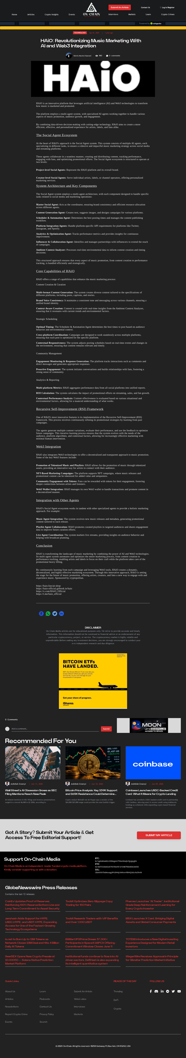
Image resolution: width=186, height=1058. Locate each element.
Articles (30, 14)
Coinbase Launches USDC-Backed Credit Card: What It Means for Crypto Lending (152, 792)
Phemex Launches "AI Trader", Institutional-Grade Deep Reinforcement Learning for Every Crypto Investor (153, 905)
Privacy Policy (47, 1014)
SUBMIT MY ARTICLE (159, 835)
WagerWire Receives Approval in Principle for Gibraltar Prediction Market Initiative (152, 958)
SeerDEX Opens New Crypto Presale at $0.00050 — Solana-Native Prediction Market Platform (30, 960)
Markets (131, 14)
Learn (148, 14)
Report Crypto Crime (16, 1014)
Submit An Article (120, 7)
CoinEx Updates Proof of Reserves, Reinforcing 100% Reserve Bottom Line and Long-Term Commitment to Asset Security (32, 905)
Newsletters (12, 1007)
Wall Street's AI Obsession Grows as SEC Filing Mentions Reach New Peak (31, 792)
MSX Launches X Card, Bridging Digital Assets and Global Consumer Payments (151, 920)
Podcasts (45, 999)
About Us (10, 991)
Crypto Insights (51, 14)
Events (72, 14)
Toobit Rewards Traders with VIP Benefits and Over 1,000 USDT (91, 920)
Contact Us (145, 7)
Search (43, 1022)
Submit (106, 729)
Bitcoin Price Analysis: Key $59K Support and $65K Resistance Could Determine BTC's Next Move (91, 792)
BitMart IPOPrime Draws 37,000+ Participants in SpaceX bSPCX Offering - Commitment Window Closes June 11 (90, 943)
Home (14, 14)
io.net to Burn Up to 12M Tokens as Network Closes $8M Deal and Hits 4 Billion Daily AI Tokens (32, 943)
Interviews (113, 14)
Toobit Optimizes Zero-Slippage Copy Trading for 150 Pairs (89, 903)
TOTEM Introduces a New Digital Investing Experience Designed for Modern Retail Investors (152, 943)
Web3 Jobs (80, 999)
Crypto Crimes (167, 14)
